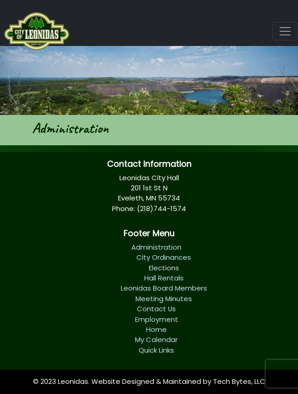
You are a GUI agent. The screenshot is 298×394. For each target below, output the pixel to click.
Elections (164, 268)
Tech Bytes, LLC (239, 381)
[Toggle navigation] (285, 31)
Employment (156, 319)
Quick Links (156, 350)
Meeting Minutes (163, 298)
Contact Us (156, 309)
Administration (156, 247)
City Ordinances (163, 257)
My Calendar (156, 339)
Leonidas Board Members (164, 288)
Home (156, 329)
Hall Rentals (164, 278)
